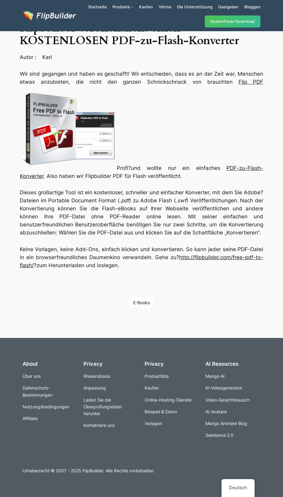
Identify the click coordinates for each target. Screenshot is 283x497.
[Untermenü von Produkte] (132, 7)
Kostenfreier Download (232, 21)
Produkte (121, 6)
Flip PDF (251, 82)
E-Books (141, 302)
